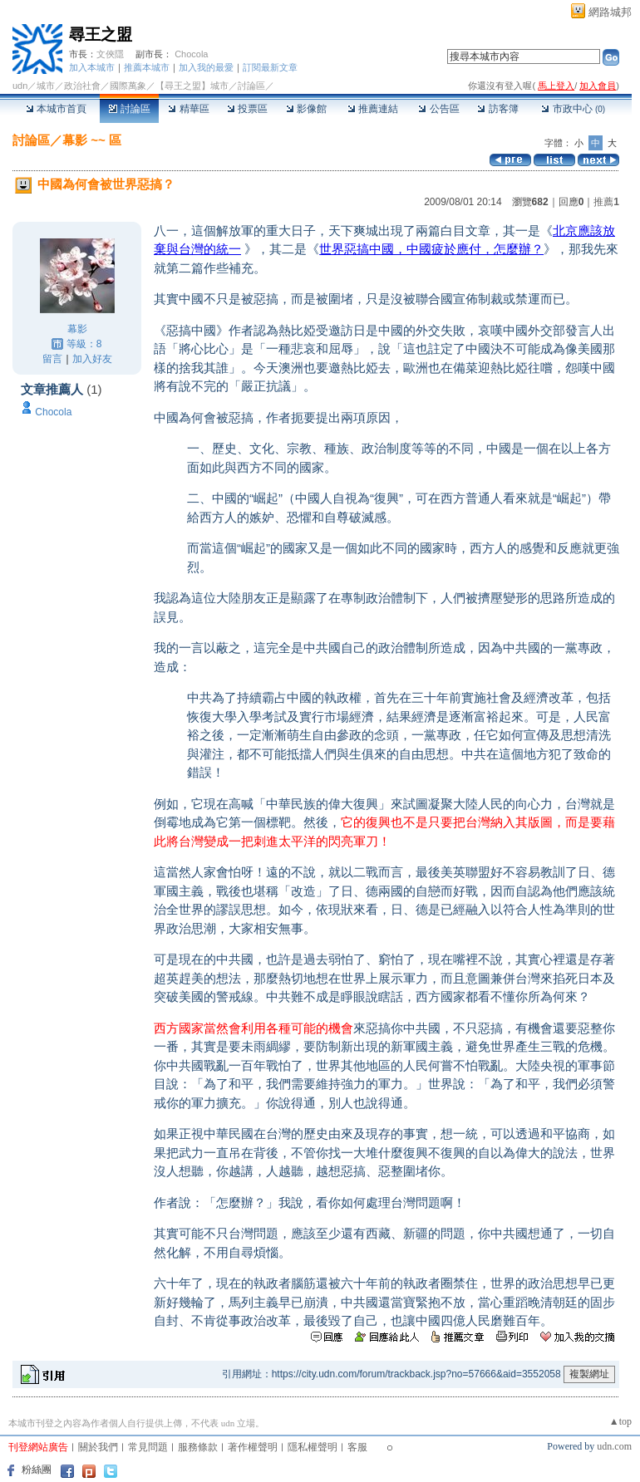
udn (19, 86)
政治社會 (82, 86)
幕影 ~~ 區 (91, 140)
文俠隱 (110, 54)
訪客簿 (497, 109)
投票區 (247, 109)
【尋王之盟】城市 (192, 86)
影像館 (306, 109)
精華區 (188, 109)
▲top (620, 1421)
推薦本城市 (147, 67)
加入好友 (92, 359)
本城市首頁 (56, 109)
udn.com (614, 1446)
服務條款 (198, 1447)
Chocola (191, 54)
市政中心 (573, 109)
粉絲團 (37, 1469)
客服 (357, 1447)
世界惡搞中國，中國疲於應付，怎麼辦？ (431, 249)
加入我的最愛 (206, 67)
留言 (52, 359)
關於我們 (98, 1447)
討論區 (129, 109)
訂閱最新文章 (270, 67)
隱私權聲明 (312, 1447)
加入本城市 (92, 67)
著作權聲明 (253, 1447)
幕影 (77, 329)
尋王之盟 (100, 34)
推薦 (606, 202)
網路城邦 (610, 12)
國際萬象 (128, 86)
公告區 (438, 109)
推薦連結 (372, 109)
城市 (46, 86)
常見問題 (148, 1447)
